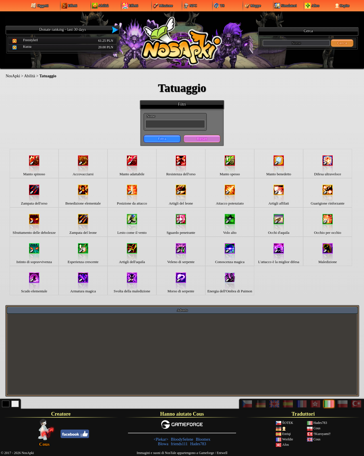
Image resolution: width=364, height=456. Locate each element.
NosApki (13, 76)
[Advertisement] (182, 353)
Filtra (162, 139)
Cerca (342, 43)
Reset (202, 139)
